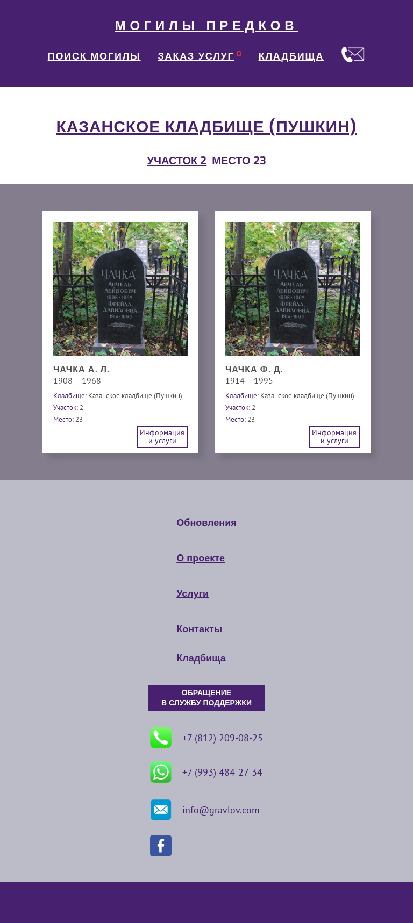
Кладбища (200, 658)
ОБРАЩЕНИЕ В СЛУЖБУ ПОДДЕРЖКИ (206, 698)
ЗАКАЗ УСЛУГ (196, 56)
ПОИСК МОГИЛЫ (94, 56)
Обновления (206, 522)
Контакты (199, 629)
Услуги (192, 593)
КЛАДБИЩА (291, 56)
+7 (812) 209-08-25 (206, 737)
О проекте (200, 558)
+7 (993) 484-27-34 (206, 772)
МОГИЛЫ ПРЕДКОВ (206, 25)
